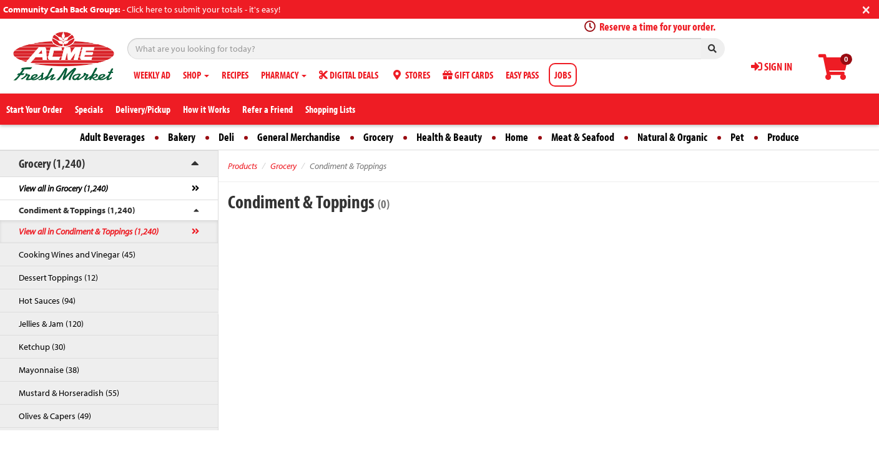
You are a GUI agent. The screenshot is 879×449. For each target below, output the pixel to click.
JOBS (562, 75)
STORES (410, 75)
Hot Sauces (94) (47, 300)
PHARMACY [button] (284, 75)
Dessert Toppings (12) (58, 277)
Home (516, 137)
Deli (226, 137)
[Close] (866, 8)
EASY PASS (522, 75)
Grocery (378, 137)
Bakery (181, 137)
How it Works (206, 109)
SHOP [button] (196, 75)
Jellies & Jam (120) (51, 323)
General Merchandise (298, 137)
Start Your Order (34, 109)
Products (242, 165)
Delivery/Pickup (142, 109)
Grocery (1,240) (52, 163)
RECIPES (235, 75)
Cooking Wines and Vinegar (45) (77, 254)
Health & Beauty (449, 137)
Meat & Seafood (582, 137)
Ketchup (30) (42, 346)
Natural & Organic (672, 137)
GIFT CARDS (468, 75)
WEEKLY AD (152, 75)
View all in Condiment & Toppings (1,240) (89, 231)
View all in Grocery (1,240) (63, 188)
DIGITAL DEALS (348, 75)
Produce (783, 137)
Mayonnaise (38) (49, 369)
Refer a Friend (267, 109)
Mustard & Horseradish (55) (69, 392)
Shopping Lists (330, 109)
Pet (737, 137)
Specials (89, 109)
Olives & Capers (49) (55, 416)
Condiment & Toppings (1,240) (77, 210)
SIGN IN (771, 66)
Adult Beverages (112, 137)
